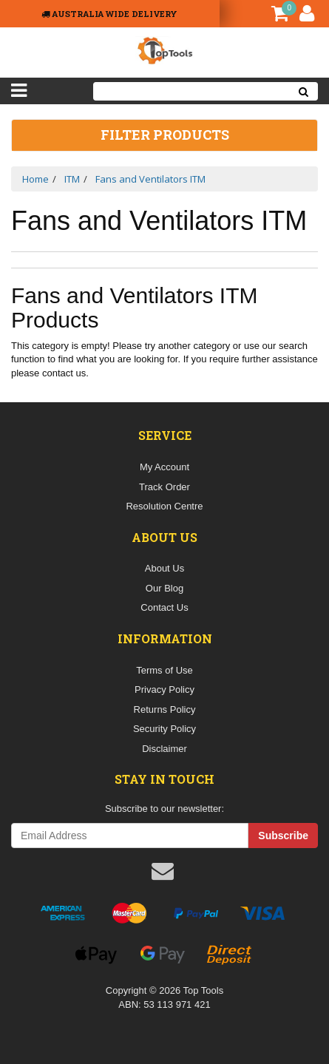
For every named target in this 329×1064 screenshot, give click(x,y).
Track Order (164, 486)
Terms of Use (164, 670)
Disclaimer (164, 748)
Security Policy (164, 728)
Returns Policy (165, 709)
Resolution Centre (164, 506)
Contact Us (164, 607)
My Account (164, 466)
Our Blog (164, 588)
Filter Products (165, 135)
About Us (164, 568)
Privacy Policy (164, 689)
